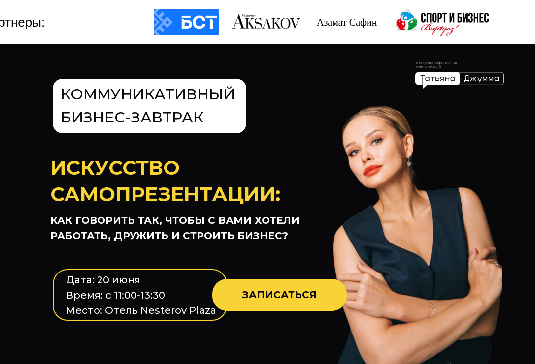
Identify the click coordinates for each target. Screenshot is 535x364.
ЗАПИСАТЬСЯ (279, 295)
